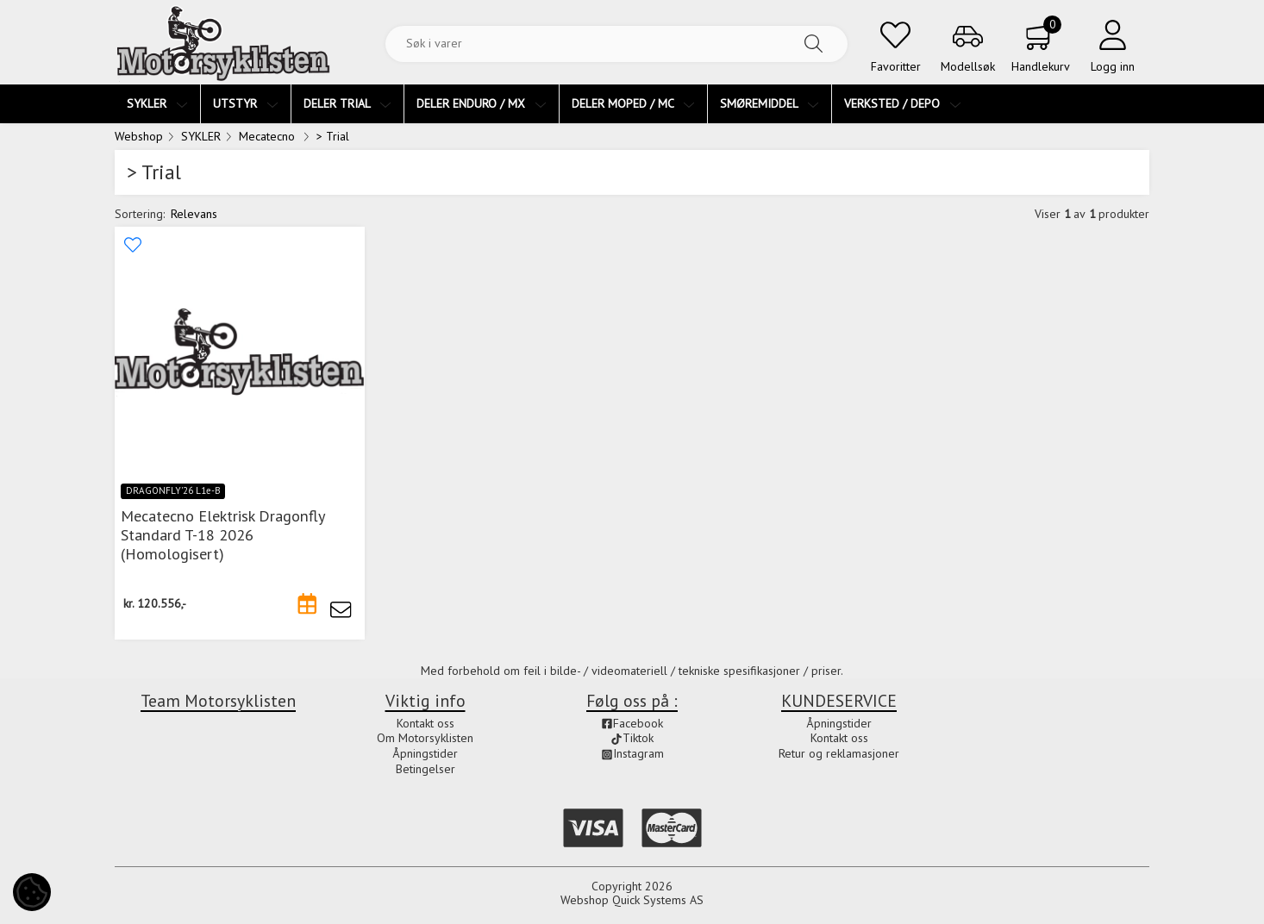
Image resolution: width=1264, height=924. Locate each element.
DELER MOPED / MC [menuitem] (633, 103)
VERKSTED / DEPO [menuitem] (902, 103)
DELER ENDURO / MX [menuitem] (481, 103)
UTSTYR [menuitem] (245, 103)
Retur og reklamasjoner (839, 753)
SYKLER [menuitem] (157, 103)
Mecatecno (268, 136)
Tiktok (632, 738)
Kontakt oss (425, 723)
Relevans (194, 214)
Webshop (139, 136)
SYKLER (201, 136)
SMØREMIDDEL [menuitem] (769, 103)
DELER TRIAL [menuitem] (347, 103)
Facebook (632, 723)
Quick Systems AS (658, 900)
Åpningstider (425, 753)
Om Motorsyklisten (425, 738)
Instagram (632, 753)
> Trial (332, 136)
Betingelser (425, 769)
